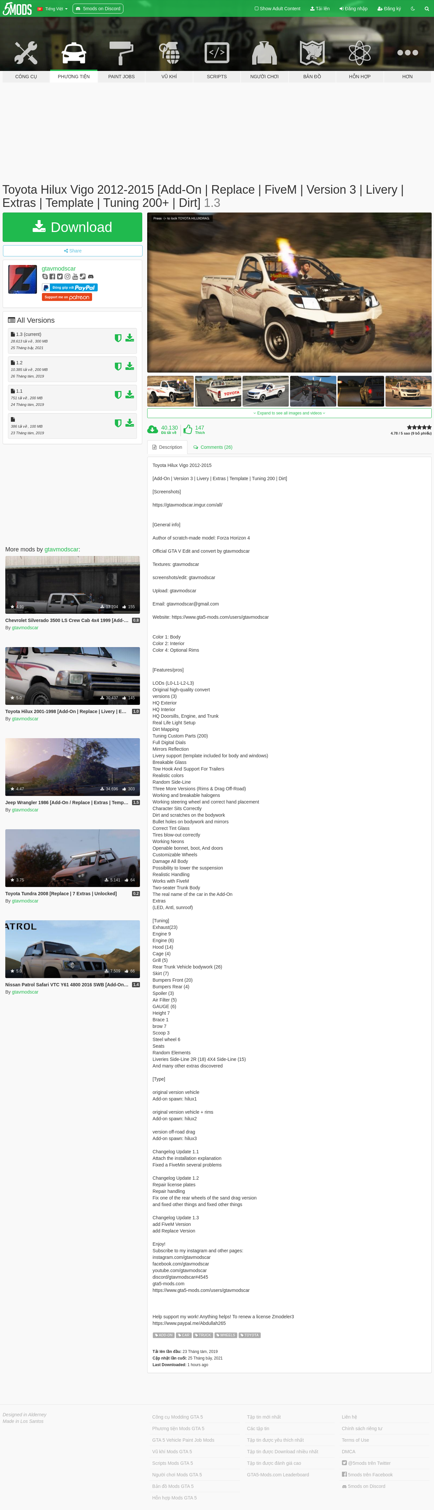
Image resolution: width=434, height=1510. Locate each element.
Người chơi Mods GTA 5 (177, 1474)
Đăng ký (389, 8)
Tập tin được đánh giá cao (274, 1463)
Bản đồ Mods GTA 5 (172, 1486)
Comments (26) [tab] (212, 447)
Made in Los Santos (23, 1421)
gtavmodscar (59, 268)
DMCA (348, 1451)
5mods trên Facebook (367, 1475)
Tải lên (320, 8)
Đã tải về (168, 433)
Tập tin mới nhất (264, 1417)
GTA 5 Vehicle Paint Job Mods (183, 1440)
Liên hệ (349, 1417)
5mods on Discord (363, 1486)
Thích (200, 433)
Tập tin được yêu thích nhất (275, 1440)
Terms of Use (355, 1440)
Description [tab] (167, 447)
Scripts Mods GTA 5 (172, 1463)
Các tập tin (258, 1428)
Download (72, 227)
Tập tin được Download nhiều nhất (282, 1451)
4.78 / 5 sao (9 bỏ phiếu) (411, 433)
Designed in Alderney (25, 1414)
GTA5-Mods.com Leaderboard (278, 1474)
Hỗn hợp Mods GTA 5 (174, 1497)
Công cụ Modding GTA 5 (177, 1417)
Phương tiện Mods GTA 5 (178, 1428)
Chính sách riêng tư (362, 1428)
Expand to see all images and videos (289, 413)
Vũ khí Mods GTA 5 (172, 1451)
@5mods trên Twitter (366, 1463)
